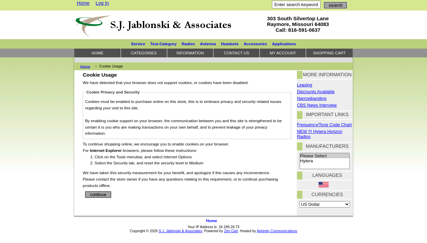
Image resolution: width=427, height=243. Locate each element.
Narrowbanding (312, 98)
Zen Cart (231, 231)
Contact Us (236, 53)
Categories (144, 53)
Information (190, 53)
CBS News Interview (317, 105)
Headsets (229, 44)
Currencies (327, 194)
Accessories (255, 44)
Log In (102, 3)
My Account (283, 53)
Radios (188, 44)
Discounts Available (316, 91)
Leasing (304, 84)
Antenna (208, 44)
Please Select (324, 156)
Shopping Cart (329, 53)
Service (138, 44)
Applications (284, 44)
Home (83, 3)
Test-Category (163, 44)
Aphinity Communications (277, 231)
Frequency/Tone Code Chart (324, 124)
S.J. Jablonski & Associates (180, 231)
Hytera (324, 161)
